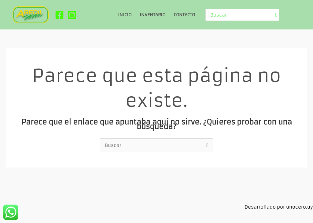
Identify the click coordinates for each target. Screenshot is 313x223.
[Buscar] (276, 15)
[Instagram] (72, 14)
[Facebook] (59, 14)
